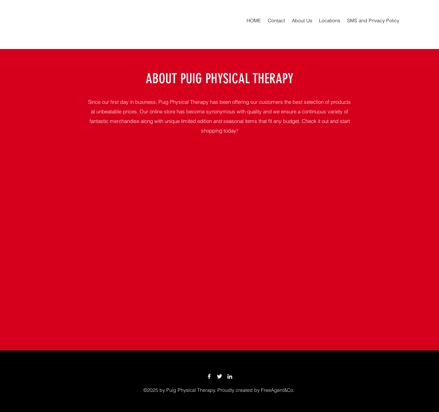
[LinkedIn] (229, 376)
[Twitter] (219, 376)
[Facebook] (209, 376)
